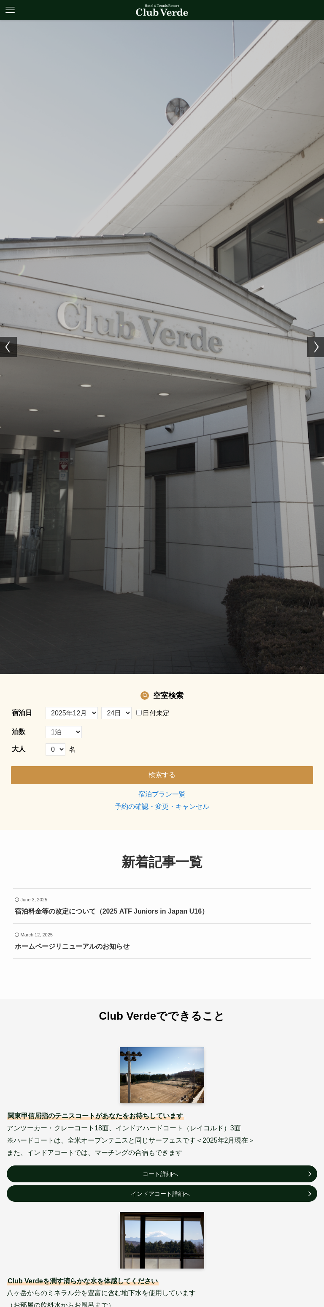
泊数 (18, 731)
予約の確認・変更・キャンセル (162, 806)
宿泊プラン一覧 (162, 794)
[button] (8, 347)
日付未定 (153, 713)
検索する (162, 774)
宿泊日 (22, 712)
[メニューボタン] (10, 10)
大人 (18, 749)
